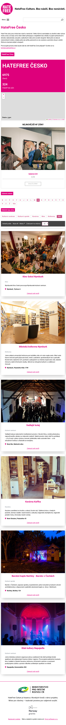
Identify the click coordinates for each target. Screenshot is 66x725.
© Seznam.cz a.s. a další (58, 119)
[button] (3, 94)
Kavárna (35, 216)
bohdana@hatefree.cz (8, 48)
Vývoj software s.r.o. (51, 719)
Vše (14, 204)
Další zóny (33, 184)
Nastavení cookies (14, 719)
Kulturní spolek (23, 216)
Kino (43, 216)
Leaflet (48, 119)
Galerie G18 (33, 174)
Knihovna (51, 216)
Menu (5, 19)
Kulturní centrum (8, 216)
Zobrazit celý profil (33, 293)
